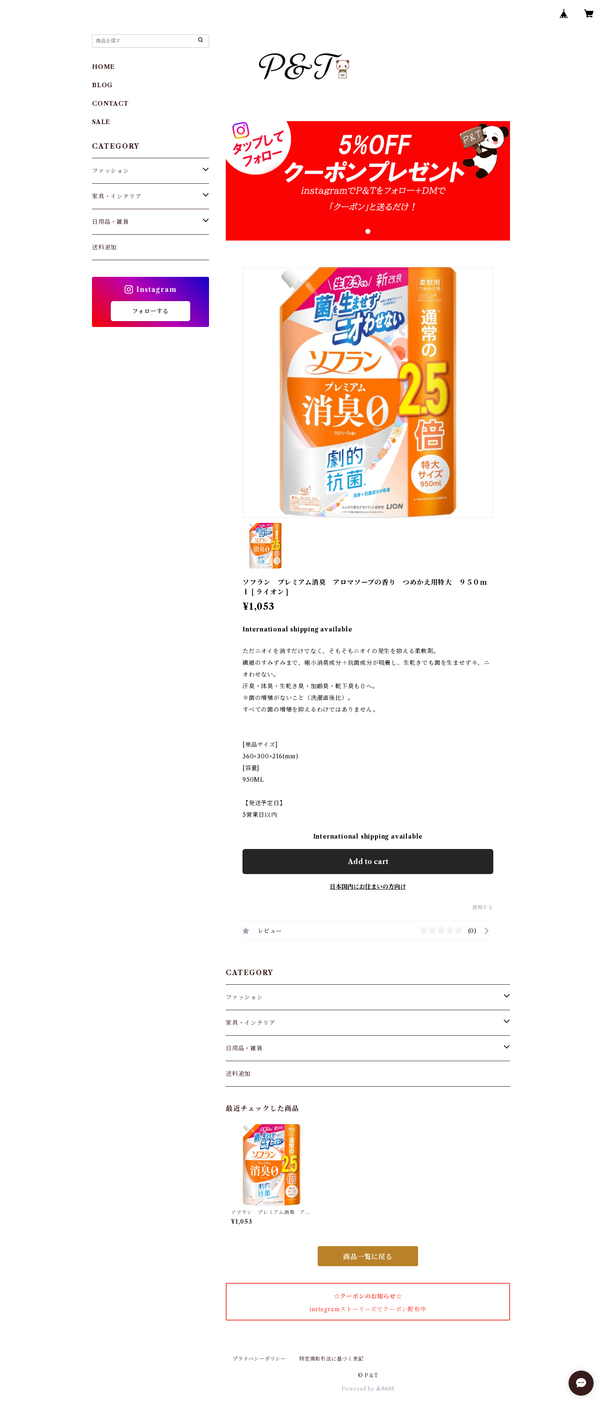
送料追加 (238, 1073)
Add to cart (368, 861)
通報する (482, 907)
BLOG (102, 85)
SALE (101, 122)
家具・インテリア (250, 1022)
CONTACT (110, 103)
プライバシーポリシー (259, 1359)
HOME (103, 67)
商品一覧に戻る (368, 1256)
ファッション (244, 997)
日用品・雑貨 (244, 1048)
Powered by (368, 1389)
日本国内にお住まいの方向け (368, 886)
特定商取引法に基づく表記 (331, 1359)
